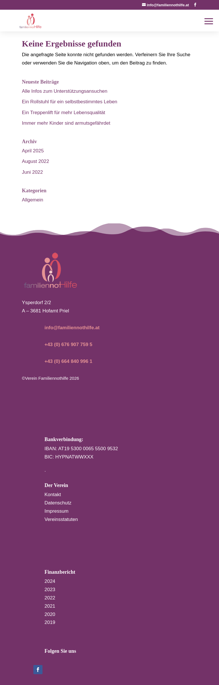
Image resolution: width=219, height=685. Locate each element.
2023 (49, 589)
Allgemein (32, 200)
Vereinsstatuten (61, 519)
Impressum (56, 511)
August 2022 (35, 161)
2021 (49, 606)
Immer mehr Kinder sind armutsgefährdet (66, 123)
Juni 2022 (32, 172)
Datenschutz (58, 503)
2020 (49, 614)
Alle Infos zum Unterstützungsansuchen (65, 91)
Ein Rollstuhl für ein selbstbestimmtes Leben (69, 101)
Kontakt (52, 494)
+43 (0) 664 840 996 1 (68, 361)
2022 (49, 598)
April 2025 (33, 150)
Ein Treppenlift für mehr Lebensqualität (63, 112)
